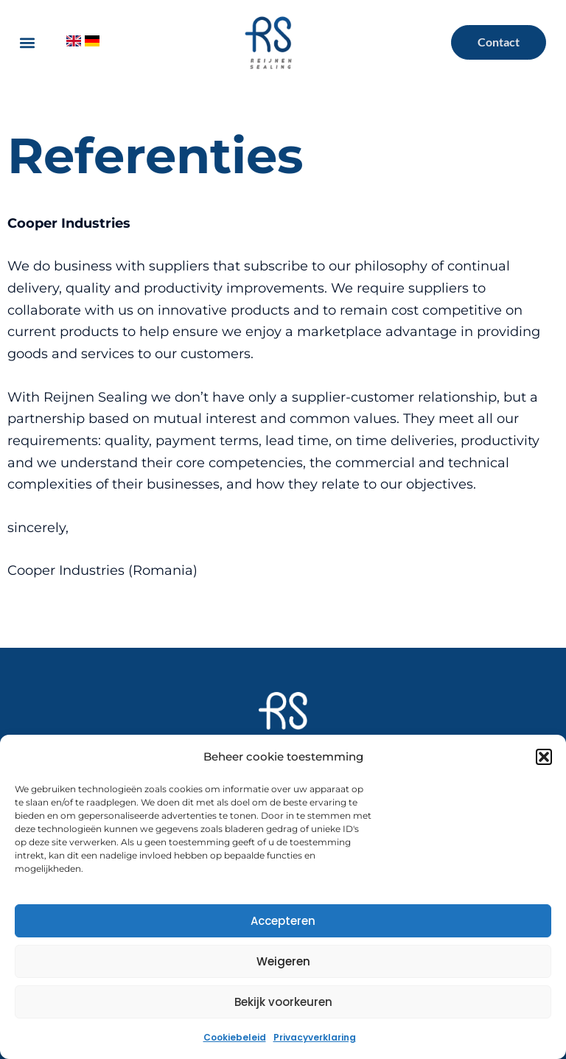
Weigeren (283, 961)
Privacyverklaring (314, 1037)
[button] (544, 756)
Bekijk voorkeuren (283, 1002)
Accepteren (283, 921)
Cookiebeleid (234, 1037)
